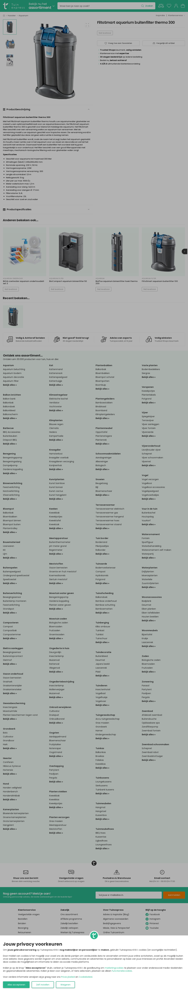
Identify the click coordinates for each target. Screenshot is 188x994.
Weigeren (65, 984)
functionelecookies (122, 970)
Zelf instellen (42, 984)
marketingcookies (114, 967)
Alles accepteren (16, 984)
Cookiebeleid (85, 976)
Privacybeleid (68, 976)
